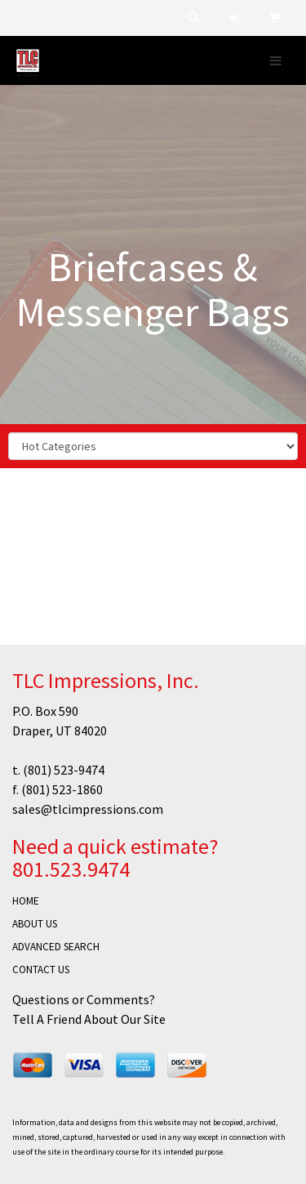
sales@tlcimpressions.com (87, 809)
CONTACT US (40, 969)
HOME (25, 901)
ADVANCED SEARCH (56, 947)
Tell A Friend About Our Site (89, 1019)
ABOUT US (34, 924)
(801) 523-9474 (63, 770)
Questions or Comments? (83, 999)
